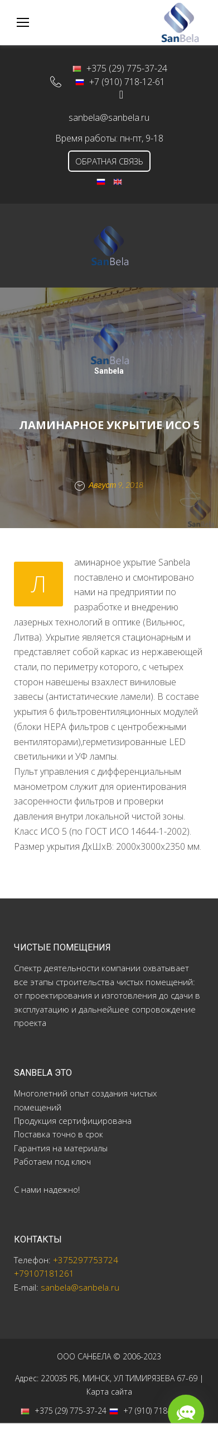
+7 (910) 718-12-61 (120, 82)
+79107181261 (44, 1273)
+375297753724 (85, 1259)
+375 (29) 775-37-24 (119, 68)
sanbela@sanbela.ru (109, 117)
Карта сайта (109, 1391)
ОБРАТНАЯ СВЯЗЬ (109, 161)
